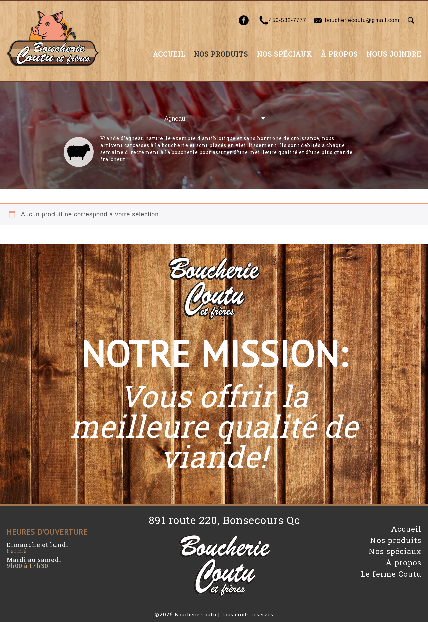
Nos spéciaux (284, 54)
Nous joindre (393, 54)
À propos (339, 54)
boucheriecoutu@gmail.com (362, 20)
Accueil (169, 54)
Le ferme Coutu (391, 574)
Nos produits (221, 54)
